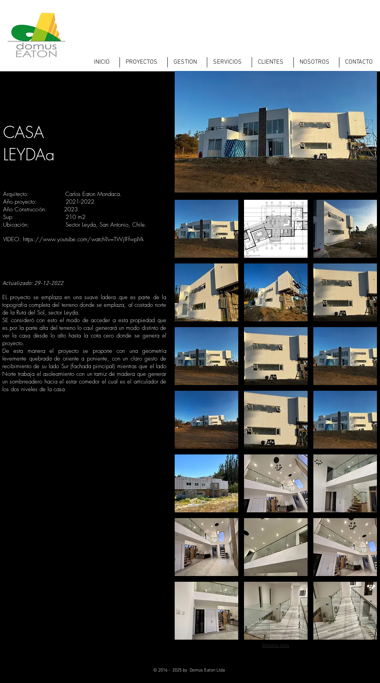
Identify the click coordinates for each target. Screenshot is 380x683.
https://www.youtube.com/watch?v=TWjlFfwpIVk (83, 239)
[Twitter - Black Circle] (338, 673)
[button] (206, 229)
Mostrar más (275, 645)
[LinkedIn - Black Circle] (357, 673)
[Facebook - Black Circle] (320, 673)
